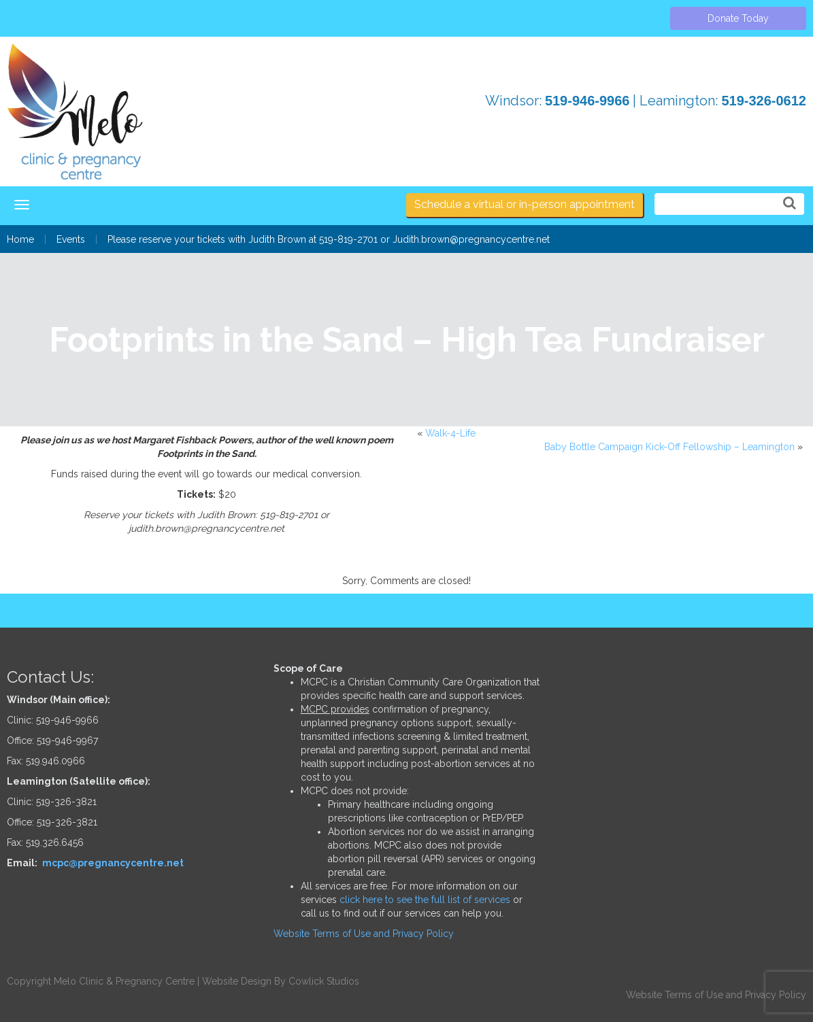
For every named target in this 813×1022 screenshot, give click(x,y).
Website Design (236, 981)
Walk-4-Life (450, 433)
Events (70, 239)
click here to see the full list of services (424, 899)
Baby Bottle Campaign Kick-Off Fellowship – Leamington (669, 446)
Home (20, 239)
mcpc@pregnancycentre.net (113, 862)
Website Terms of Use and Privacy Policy (363, 933)
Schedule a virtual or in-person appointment (524, 204)
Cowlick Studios (323, 981)
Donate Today (738, 18)
